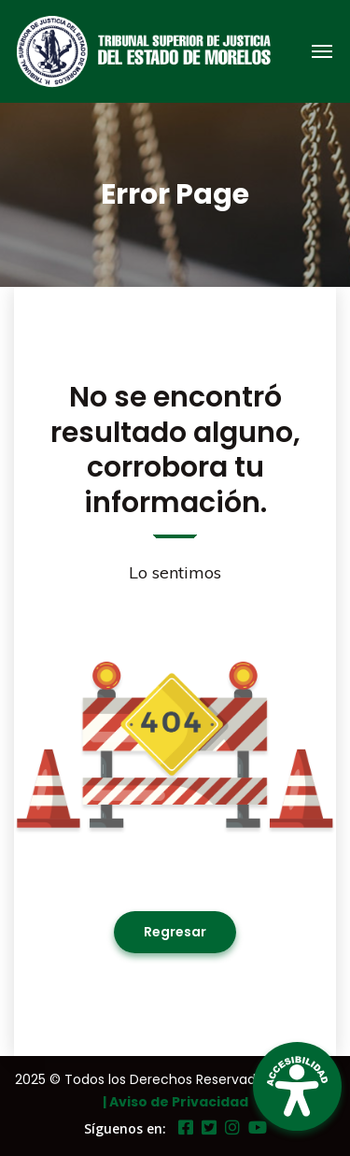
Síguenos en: (125, 1128)
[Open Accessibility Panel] (297, 1086)
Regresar (175, 931)
